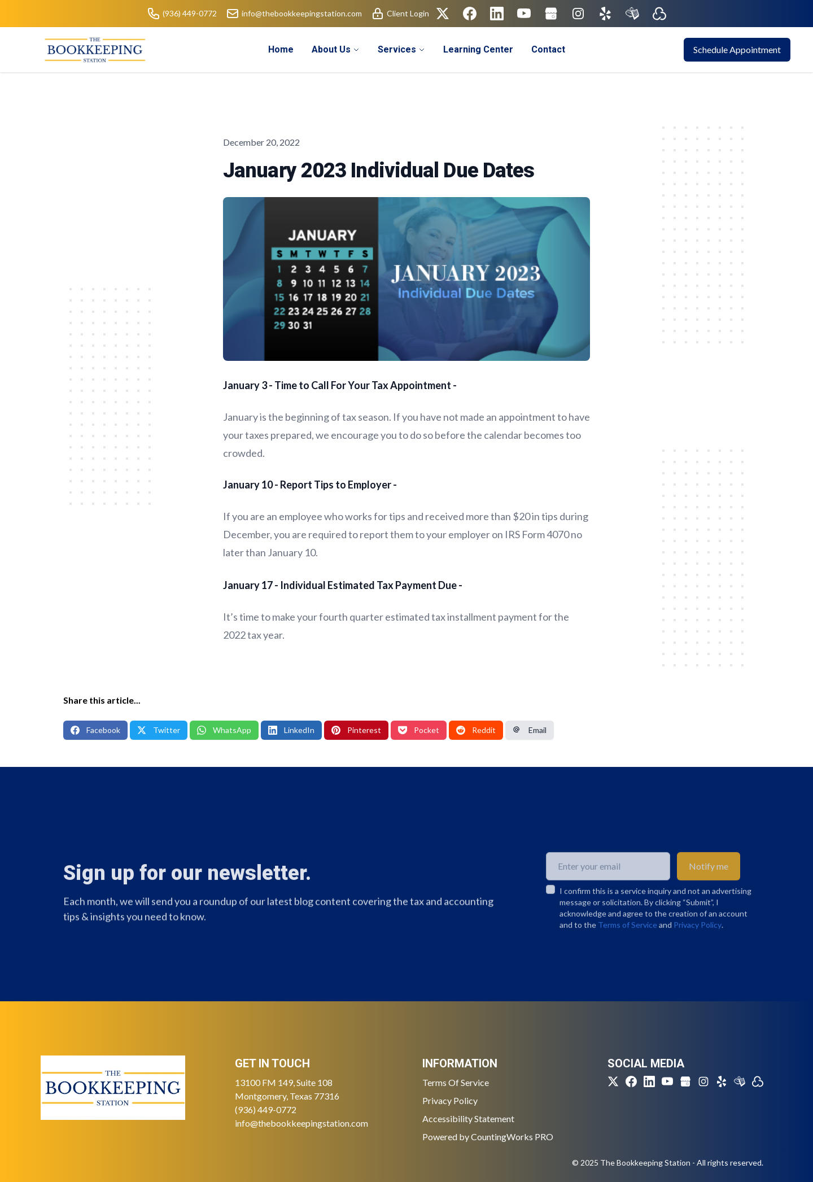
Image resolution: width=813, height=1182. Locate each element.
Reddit (476, 730)
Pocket (418, 730)
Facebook (95, 730)
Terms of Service (627, 947)
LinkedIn (291, 730)
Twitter (158, 730)
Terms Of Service (455, 1082)
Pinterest (356, 730)
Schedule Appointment (737, 49)
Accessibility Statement (468, 1118)
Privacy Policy (698, 947)
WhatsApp (224, 730)
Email (530, 730)
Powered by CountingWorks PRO (487, 1136)
